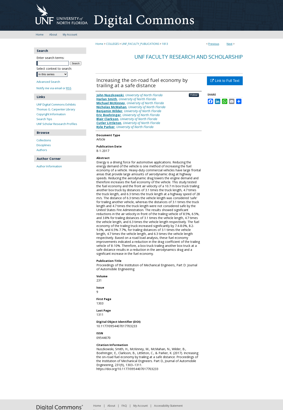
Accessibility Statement (168, 406)
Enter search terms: (50, 58)
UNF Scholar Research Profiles (56, 124)
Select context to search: (54, 68)
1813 (165, 44)
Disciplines (43, 145)
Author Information (49, 166)
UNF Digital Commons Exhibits (56, 104)
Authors (41, 150)
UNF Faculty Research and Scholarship (188, 56)
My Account (140, 406)
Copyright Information (51, 114)
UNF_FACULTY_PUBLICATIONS (140, 44)
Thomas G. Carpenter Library (55, 109)
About (111, 406)
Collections (43, 140)
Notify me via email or (53, 88)
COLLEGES (112, 44)
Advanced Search (48, 82)
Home (99, 44)
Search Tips (44, 119)
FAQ (124, 406)
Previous (213, 44)
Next (229, 44)
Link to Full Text (224, 81)
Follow (193, 95)
